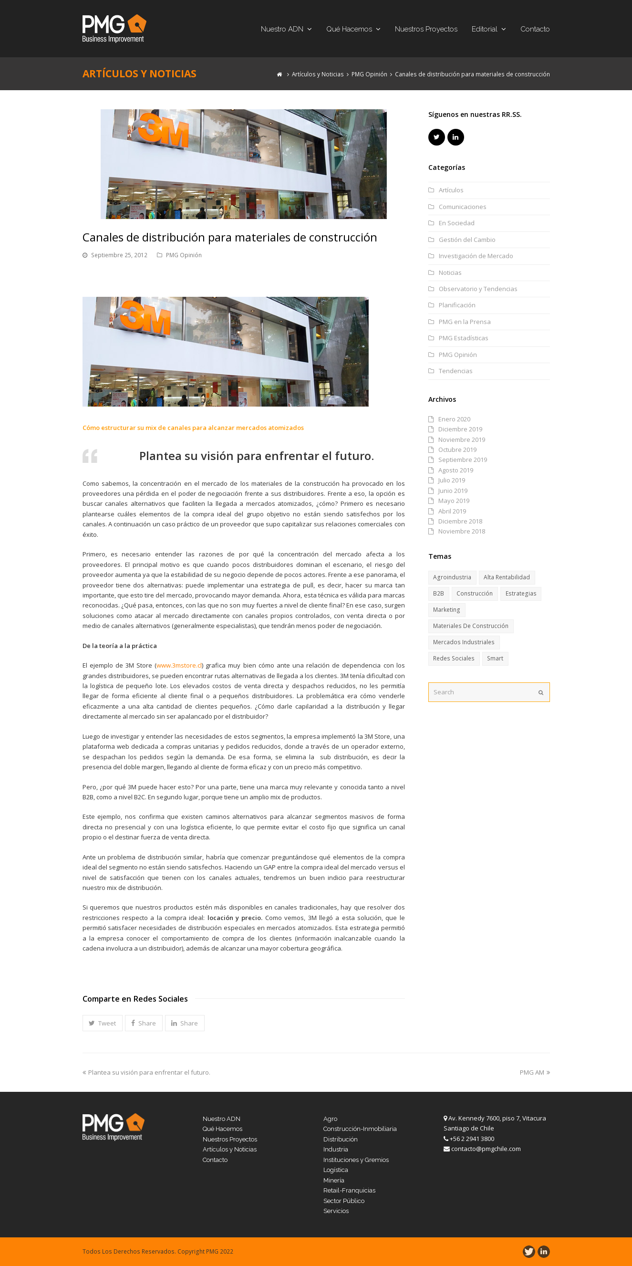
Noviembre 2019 (461, 439)
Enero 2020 (454, 419)
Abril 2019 (452, 511)
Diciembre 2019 (460, 429)
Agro (330, 1118)
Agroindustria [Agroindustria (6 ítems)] (452, 577)
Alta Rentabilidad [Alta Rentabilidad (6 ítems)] (507, 577)
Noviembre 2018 (461, 531)
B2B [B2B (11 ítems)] (438, 593)
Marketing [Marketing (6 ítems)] (446, 610)
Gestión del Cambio (467, 239)
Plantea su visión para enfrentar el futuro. (146, 1072)
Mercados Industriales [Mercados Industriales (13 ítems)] (464, 642)
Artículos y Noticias (230, 1149)
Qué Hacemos (222, 1128)
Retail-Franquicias (349, 1190)
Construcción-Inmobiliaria (360, 1128)
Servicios (336, 1210)
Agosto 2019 (455, 470)
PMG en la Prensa (465, 321)
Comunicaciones (463, 206)
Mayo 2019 (453, 500)
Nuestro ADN (221, 1118)
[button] (103, 1023)
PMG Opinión (184, 255)
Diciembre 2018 (460, 521)
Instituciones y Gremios (356, 1159)
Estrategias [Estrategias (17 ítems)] (521, 593)
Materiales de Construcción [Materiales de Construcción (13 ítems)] (470, 626)
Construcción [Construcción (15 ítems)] (474, 593)
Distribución (340, 1139)
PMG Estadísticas (463, 338)
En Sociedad (457, 223)
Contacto (215, 1159)
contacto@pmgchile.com (486, 1148)
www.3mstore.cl (179, 665)
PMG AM (535, 1072)
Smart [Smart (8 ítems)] (495, 658)
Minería (333, 1180)
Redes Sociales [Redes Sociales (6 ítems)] (454, 658)
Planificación (457, 305)
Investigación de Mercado (476, 255)
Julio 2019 (451, 480)
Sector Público (343, 1200)
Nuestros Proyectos (230, 1139)
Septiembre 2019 (462, 459)
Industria (335, 1149)
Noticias (450, 272)
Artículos (451, 190)
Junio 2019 (452, 490)
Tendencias (456, 370)
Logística (335, 1169)
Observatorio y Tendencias (478, 288)
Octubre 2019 (457, 449)
